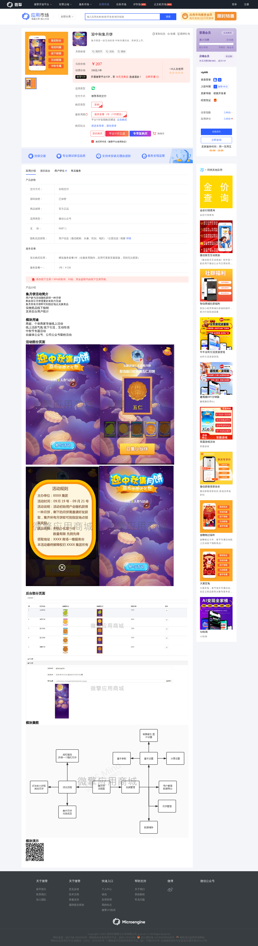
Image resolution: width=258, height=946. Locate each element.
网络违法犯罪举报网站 (190, 937)
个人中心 (107, 889)
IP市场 (137, 4)
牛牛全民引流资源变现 (212, 352)
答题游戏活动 (207, 441)
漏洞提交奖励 (76, 904)
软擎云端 (65, 4)
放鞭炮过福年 (207, 535)
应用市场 (104, 4)
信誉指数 (216, 112)
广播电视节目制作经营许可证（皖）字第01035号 (132, 940)
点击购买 (122, 119)
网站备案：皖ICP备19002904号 (70, 937)
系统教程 (140, 894)
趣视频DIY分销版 (209, 397)
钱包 (104, 894)
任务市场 (121, 4)
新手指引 (41, 889)
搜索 (168, 16)
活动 (110, 51)
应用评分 (216, 119)
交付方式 (80, 96)
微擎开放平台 (43, 4)
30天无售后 (122, 77)
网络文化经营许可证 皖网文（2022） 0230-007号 (77, 940)
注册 (246, 4)
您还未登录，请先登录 (103, 125)
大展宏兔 (205, 583)
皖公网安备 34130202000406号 (155, 937)
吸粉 (121, 51)
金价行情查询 (207, 210)
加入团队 (41, 899)
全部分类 (67, 16)
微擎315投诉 (109, 910)
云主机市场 (160, 4)
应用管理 (107, 899)
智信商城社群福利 (210, 303)
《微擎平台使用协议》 (117, 141)
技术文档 (74, 894)
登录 (234, 4)
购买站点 (80, 126)
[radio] (96, 105)
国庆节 (97, 51)
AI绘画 (204, 632)
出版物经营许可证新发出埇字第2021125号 (183, 940)
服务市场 (85, 4)
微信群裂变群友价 (210, 486)
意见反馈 (74, 889)
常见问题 (140, 899)
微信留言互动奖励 (210, 255)
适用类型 (80, 88)
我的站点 (107, 904)
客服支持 (74, 899)
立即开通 (152, 77)
